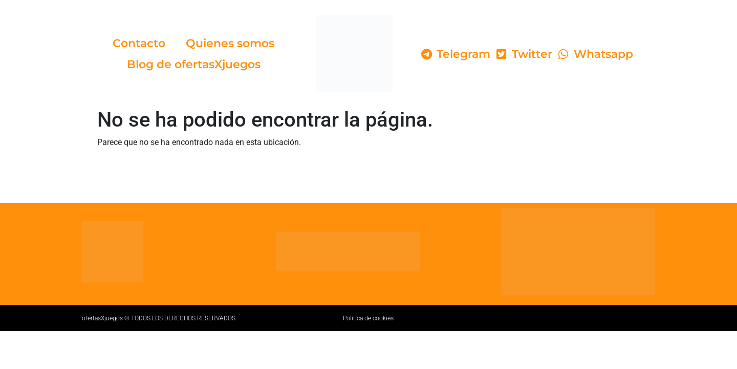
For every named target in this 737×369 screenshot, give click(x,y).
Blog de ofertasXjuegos (194, 64)
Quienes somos (230, 43)
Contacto (139, 43)
